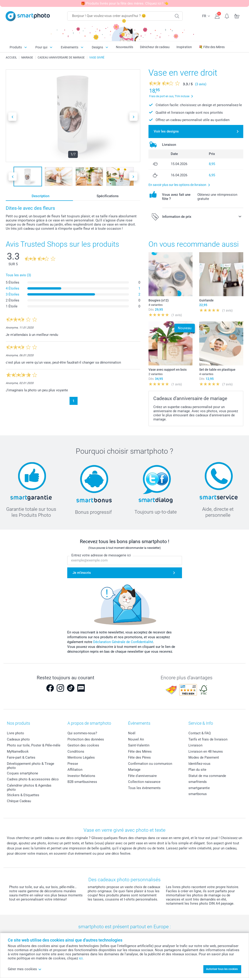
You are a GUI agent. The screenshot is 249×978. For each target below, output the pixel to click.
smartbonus (197, 794)
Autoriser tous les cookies (222, 969)
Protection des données (85, 739)
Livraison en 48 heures (205, 751)
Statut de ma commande (207, 776)
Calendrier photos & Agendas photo (29, 787)
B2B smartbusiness (82, 782)
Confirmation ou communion (150, 764)
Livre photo (15, 733)
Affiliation (74, 770)
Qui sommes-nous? (82, 733)
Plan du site (197, 770)
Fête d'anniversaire (142, 776)
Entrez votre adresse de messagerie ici (101, 555)
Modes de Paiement (203, 757)
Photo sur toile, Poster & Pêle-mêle (33, 745)
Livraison (195, 745)
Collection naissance (144, 782)
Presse (72, 764)
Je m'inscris (82, 573)
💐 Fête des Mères (212, 47)
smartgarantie (199, 788)
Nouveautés (124, 47)
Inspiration (184, 47)
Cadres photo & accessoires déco (33, 779)
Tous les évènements (144, 788)
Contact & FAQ (199, 733)
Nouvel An (136, 739)
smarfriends (197, 782)
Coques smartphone (22, 773)
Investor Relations (81, 776)
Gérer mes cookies (25, 969)
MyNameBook (18, 751)
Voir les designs (166, 131)
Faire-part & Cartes (21, 757)
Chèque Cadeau (19, 801)
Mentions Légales (81, 757)
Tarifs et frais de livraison (207, 739)
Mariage (134, 770)
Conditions (75, 751)
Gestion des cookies (83, 745)
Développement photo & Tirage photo (30, 766)
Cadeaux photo (18, 739)
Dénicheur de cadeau (155, 47)
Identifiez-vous (199, 764)
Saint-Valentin (138, 745)
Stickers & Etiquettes (23, 795)
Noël (131, 733)
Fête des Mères (140, 751)
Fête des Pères (139, 757)
